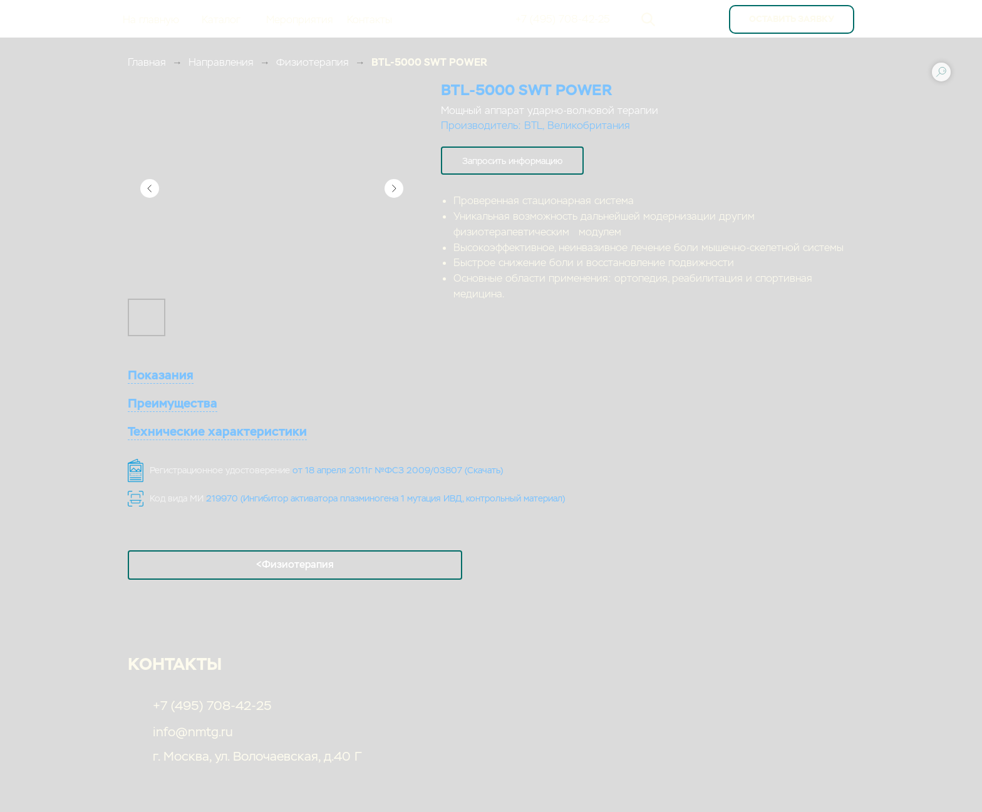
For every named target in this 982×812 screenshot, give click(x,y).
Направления (221, 62)
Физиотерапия (312, 62)
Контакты (369, 19)
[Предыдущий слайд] (149, 188)
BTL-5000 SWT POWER (429, 62)
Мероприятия (299, 19)
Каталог (221, 19)
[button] (512, 160)
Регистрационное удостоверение (326, 470)
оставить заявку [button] (791, 18)
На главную (151, 19)
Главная (147, 62)
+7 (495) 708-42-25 (562, 19)
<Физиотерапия (295, 564)
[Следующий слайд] (394, 188)
